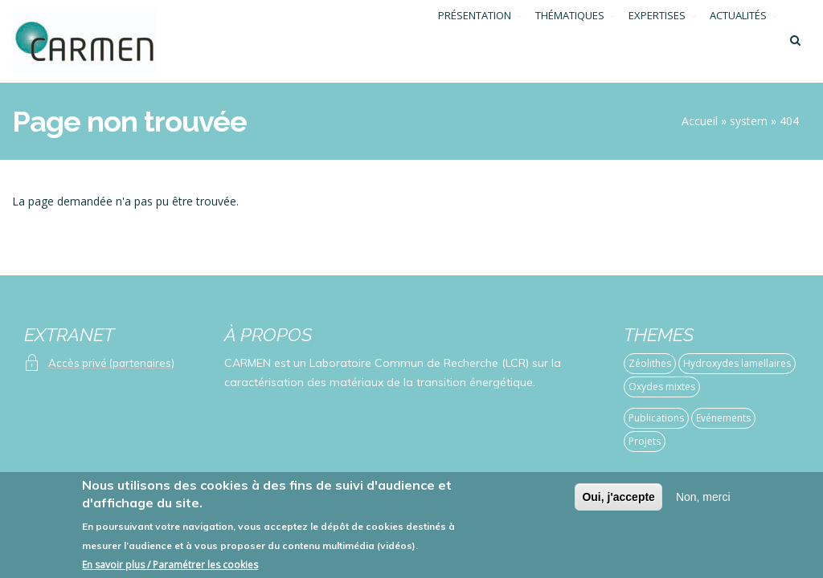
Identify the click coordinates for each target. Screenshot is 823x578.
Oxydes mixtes (662, 386)
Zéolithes (650, 363)
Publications (656, 418)
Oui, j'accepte (618, 504)
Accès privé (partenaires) (111, 362)
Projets (645, 441)
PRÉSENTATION (474, 42)
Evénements (723, 418)
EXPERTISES (657, 42)
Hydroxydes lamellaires (737, 363)
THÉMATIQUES (569, 42)
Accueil (700, 120)
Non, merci (703, 504)
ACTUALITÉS (738, 42)
